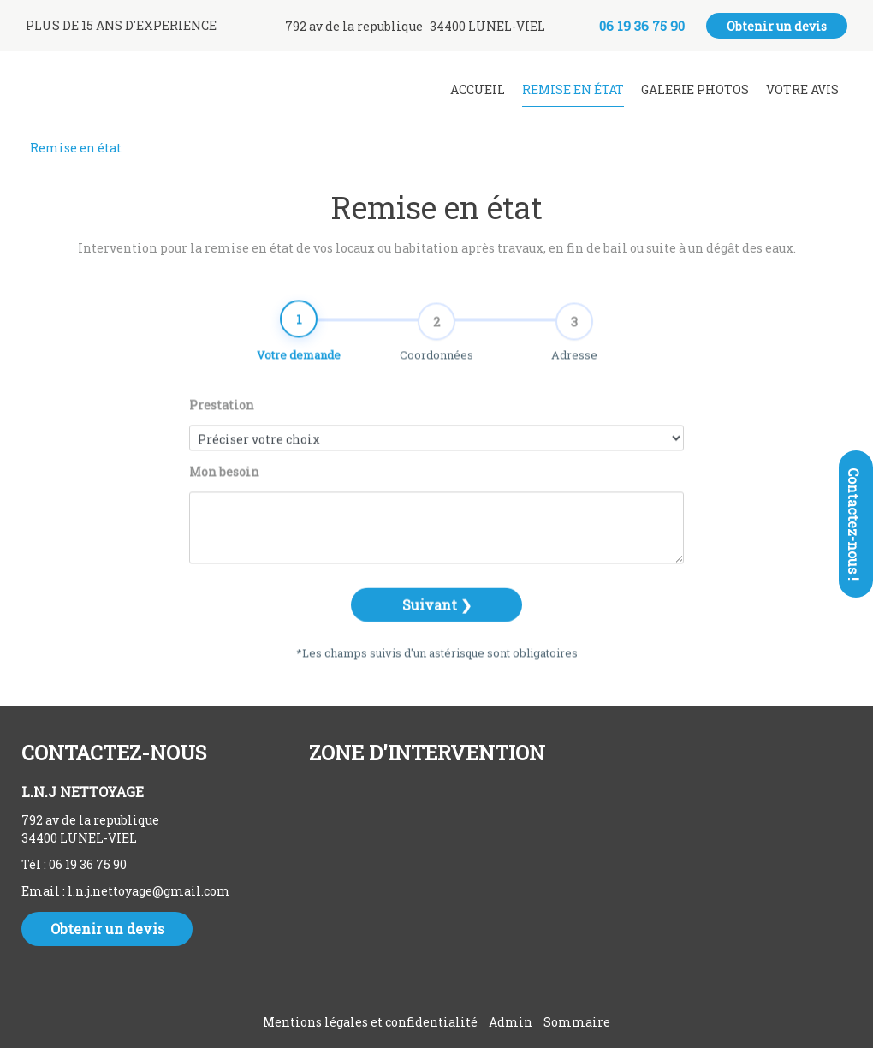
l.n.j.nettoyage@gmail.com (149, 891)
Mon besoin (224, 491)
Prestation (221, 424)
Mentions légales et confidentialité (370, 1022)
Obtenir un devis (777, 26)
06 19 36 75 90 (88, 864)
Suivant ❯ (437, 624)
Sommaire (576, 1022)
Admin (510, 1022)
